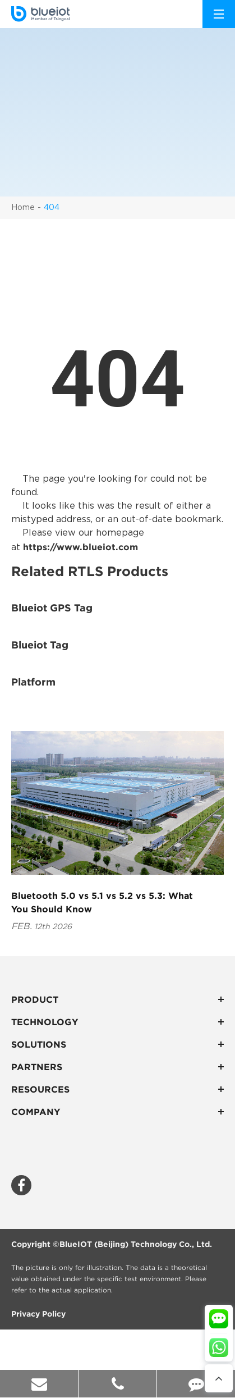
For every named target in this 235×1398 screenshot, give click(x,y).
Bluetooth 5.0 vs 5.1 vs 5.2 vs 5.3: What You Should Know (102, 902)
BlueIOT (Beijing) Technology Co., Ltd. (135, 1244)
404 (51, 207)
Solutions (117, 1044)
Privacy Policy (38, 1313)
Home (23, 207)
